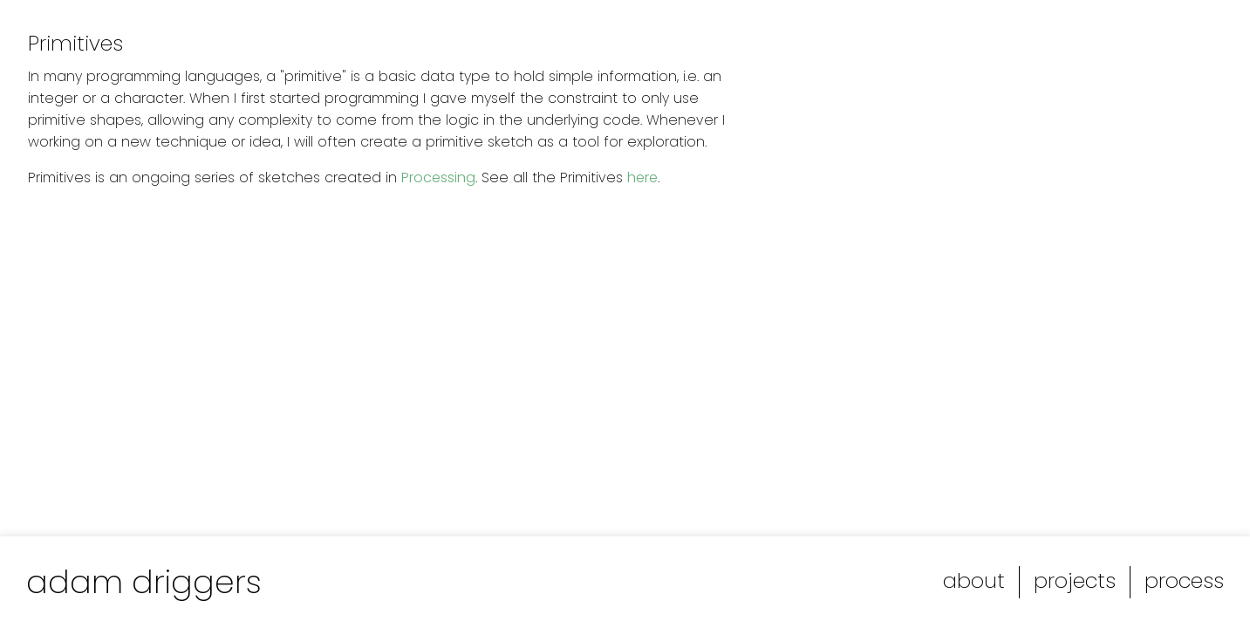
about (974, 580)
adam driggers (144, 582)
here (642, 177)
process (1184, 580)
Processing (438, 177)
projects (1075, 580)
